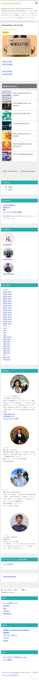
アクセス (6, 638)
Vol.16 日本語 (7, 71)
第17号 (5, 319)
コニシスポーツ (15, 672)
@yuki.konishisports (8, 274)
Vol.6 (8, 346)
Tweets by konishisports (9, 576)
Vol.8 (8, 341)
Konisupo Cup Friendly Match (21, 113)
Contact (5, 640)
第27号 (5, 296)
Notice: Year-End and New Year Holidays (11, 171)
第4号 (4, 350)
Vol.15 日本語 (7, 61)
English (10, 187)
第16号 (5, 321)
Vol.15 (9, 323)
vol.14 (4, 328)
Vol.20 (9, 312)
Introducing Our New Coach (21, 123)
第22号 (5, 308)
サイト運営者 (7, 659)
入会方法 (6, 611)
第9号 (4, 339)
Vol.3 (8, 353)
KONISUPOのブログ (9, 416)
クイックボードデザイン (11, 675)
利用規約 (6, 630)
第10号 (5, 337)
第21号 (5, 310)
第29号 (5, 292)
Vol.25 (9, 301)
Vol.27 (9, 296)
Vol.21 (9, 310)
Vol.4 (8, 350)
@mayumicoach (7, 259)
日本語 (10, 189)
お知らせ (5, 32)
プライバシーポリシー (10, 635)
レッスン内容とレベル (10, 603)
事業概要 (6, 632)
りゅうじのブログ (8, 461)
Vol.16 (9, 321)
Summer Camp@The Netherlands (23, 154)
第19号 (5, 314)
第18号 (5, 317)
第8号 (4, 341)
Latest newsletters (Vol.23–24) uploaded (22, 135)
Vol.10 (9, 337)
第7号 (4, 344)
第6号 (4, 346)
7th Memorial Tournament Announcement (29, 171)
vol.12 (4, 332)
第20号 (5, 312)
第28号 (5, 294)
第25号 (5, 301)
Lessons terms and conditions (20, 630)
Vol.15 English (7, 64)
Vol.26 (9, 299)
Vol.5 (8, 348)
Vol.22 (9, 308)
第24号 (5, 303)
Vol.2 (8, 357)
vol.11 (4, 335)
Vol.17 (9, 319)
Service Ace (7, 613)
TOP (10, 590)
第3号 (4, 353)
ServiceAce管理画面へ (9, 205)
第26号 (5, 299)
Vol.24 (9, 303)
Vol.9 (8, 339)
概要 (4, 209)
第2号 (4, 357)
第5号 (4, 348)
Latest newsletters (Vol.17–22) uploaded (22, 104)
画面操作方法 (7, 207)
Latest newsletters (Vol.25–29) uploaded (22, 94)
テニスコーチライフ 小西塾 (10, 418)
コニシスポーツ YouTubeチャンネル (15, 657)
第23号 (5, 305)
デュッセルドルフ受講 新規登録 (12, 212)
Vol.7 (8, 344)
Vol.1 (8, 359)
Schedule (6, 605)
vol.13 (4, 330)
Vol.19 (9, 314)
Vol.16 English (7, 74)
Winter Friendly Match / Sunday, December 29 (22, 145)
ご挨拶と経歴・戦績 (8, 414)
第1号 (4, 359)
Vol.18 (9, 317)
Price (4, 608)
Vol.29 (9, 292)
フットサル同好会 (8, 564)
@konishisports (7, 244)
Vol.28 (9, 294)
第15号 (5, 323)
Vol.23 (9, 305)
